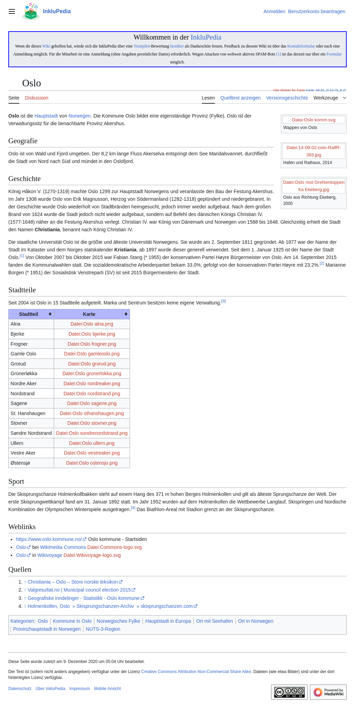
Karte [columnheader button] (89, 314)
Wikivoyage (49, 555)
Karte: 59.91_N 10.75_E (324, 90)
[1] (278, 54)
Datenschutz (20, 688)
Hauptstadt (46, 116)
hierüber (177, 46)
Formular (334, 54)
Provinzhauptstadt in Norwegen (47, 629)
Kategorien (22, 621)
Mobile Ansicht (107, 688)
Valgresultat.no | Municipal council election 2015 (79, 590)
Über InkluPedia (50, 688)
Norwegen (80, 116)
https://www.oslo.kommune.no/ (49, 539)
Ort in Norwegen (256, 621)
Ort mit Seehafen (214, 621)
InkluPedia (206, 37)
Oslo (21, 547)
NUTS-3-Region (103, 629)
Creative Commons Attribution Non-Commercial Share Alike (196, 671)
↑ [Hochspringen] (25, 582)
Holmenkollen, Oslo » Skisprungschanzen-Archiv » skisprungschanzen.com (110, 606)
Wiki (46, 46)
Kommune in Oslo (72, 621)
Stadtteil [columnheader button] (28, 314)
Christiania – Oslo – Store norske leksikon (73, 582)
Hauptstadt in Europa (168, 621)
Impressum (79, 688)
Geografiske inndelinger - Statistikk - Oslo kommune (84, 598)
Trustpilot (141, 46)
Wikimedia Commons (63, 547)
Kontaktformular (301, 46)
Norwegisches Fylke (118, 621)
